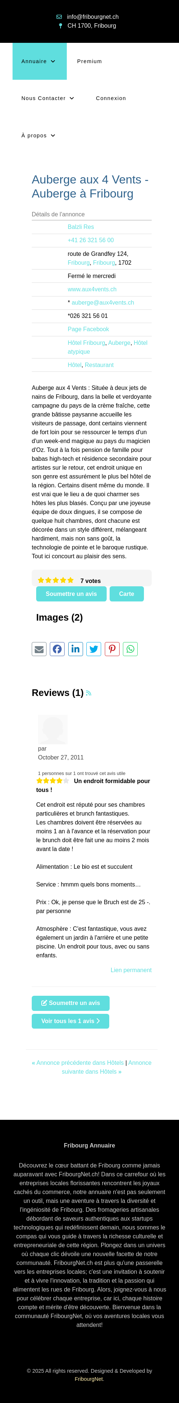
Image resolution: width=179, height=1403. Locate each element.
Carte (126, 594)
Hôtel (75, 365)
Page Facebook (88, 329)
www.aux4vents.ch (92, 289)
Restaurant (99, 365)
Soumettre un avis (71, 594)
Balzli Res (81, 227)
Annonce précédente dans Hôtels (78, 1063)
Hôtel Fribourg (86, 343)
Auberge (119, 343)
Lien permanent (131, 970)
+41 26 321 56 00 (91, 240)
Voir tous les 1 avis (70, 1021)
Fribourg (79, 263)
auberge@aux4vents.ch (103, 302)
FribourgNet (89, 1379)
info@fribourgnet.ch (93, 17)
